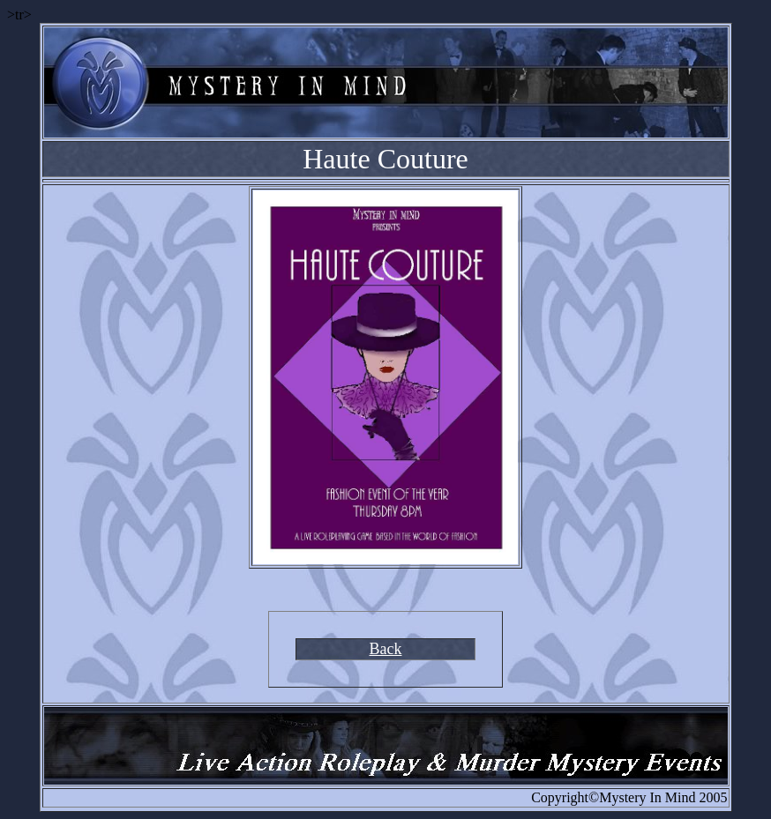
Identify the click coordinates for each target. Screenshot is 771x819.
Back (386, 649)
